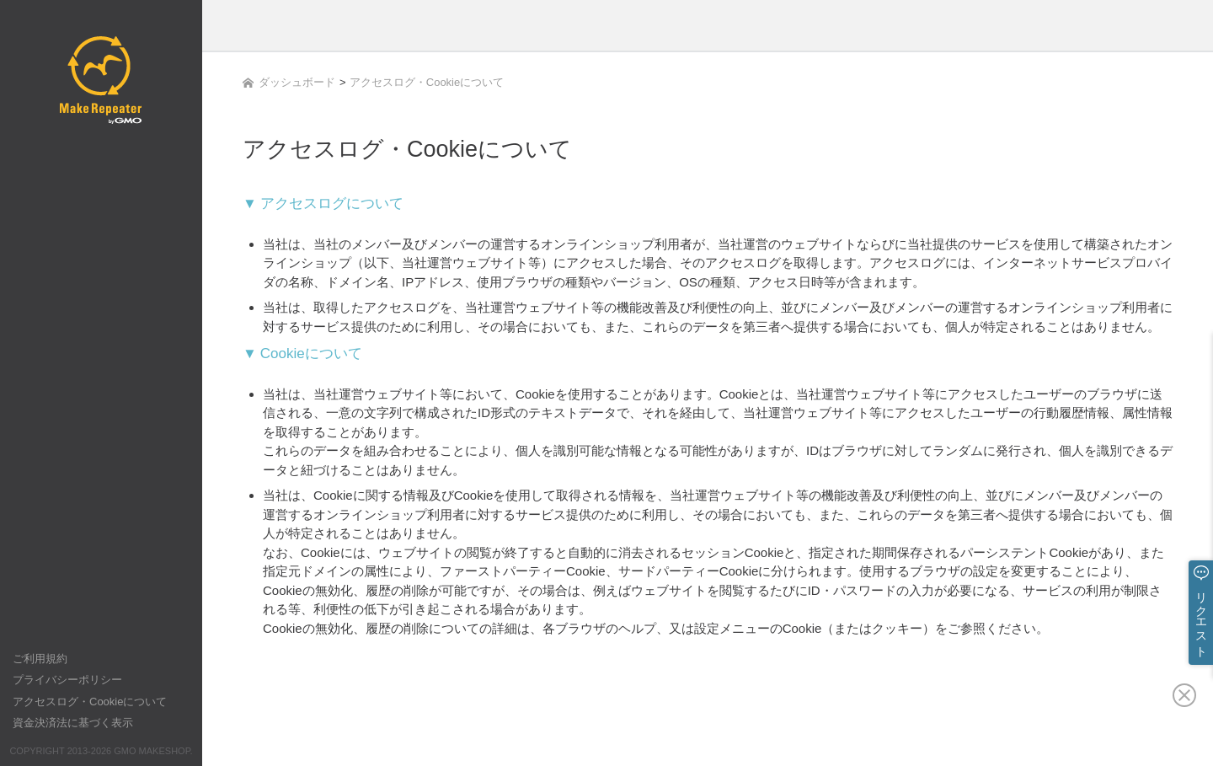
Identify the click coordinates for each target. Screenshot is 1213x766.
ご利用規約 (40, 658)
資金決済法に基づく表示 (73, 722)
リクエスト (1201, 617)
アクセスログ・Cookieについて (90, 701)
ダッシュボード (289, 82)
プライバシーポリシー (67, 679)
